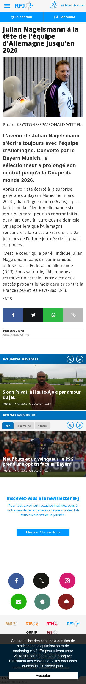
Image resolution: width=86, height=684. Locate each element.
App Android (66, 601)
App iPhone (42, 601)
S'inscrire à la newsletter (43, 532)
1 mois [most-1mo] (42, 425)
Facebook (16, 581)
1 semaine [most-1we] (24, 425)
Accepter (43, 676)
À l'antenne (64, 17)
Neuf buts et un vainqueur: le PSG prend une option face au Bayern (38, 461)
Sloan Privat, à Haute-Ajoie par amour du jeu (41, 394)
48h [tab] (8, 425)
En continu (21, 17)
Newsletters (19, 601)
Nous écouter (75, 5)
